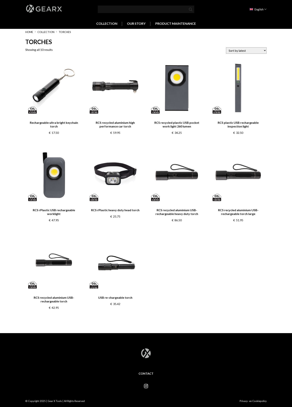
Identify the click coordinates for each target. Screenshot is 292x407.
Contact (146, 373)
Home (29, 31)
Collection (106, 23)
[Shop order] (246, 50)
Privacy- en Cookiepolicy (253, 401)
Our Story (136, 23)
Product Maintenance (175, 23)
